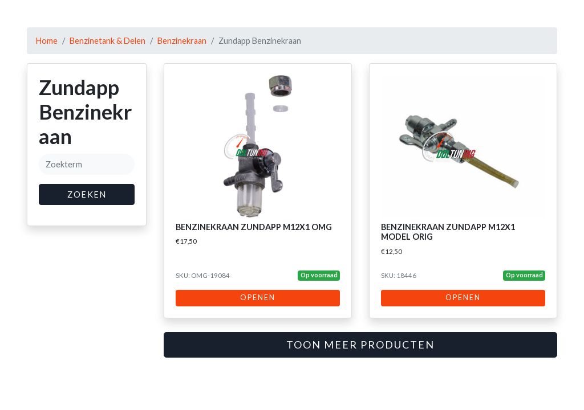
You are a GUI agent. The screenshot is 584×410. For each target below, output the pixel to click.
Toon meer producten (360, 344)
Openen (257, 297)
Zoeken (87, 194)
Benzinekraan (181, 41)
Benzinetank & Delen (107, 41)
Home (47, 41)
